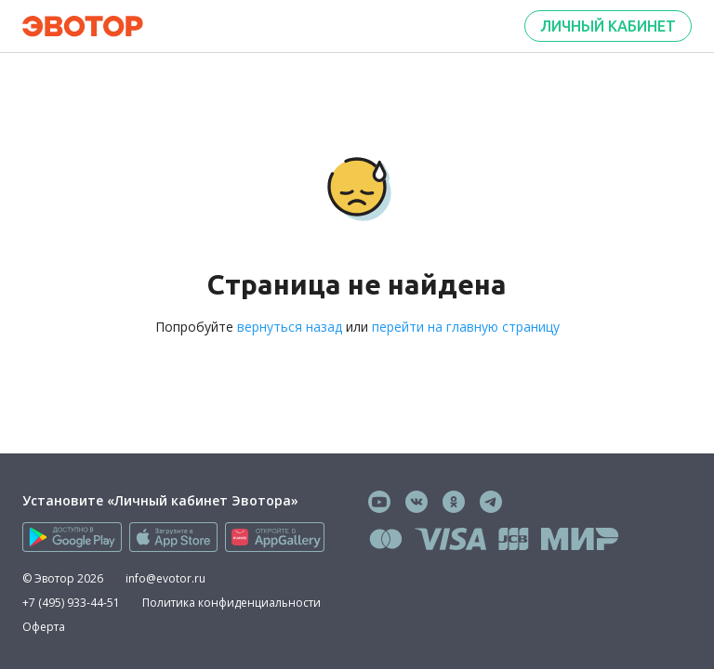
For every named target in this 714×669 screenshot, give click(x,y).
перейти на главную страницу (466, 326)
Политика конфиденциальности (231, 602)
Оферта (43, 627)
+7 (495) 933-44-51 (71, 602)
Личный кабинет (608, 26)
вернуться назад (289, 326)
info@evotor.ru (165, 578)
